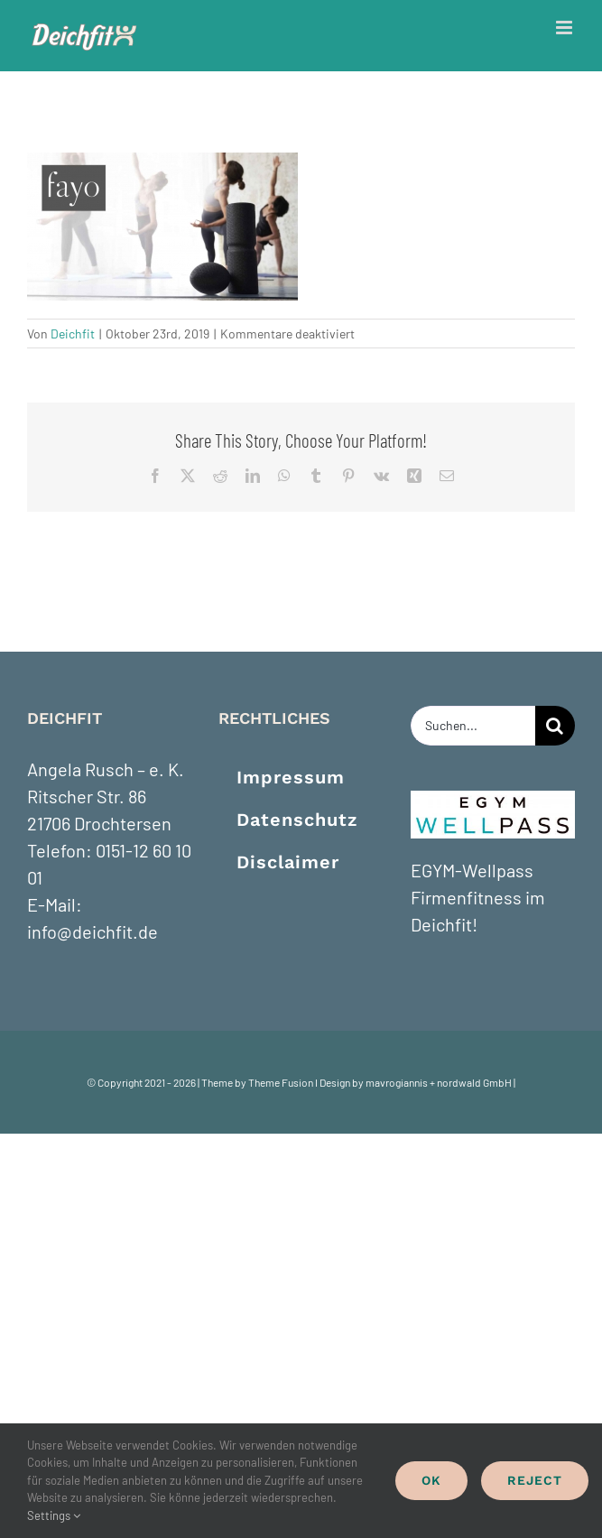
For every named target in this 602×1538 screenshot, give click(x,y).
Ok (431, 1480)
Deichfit (73, 333)
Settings (53, 1515)
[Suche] (555, 726)
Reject (534, 1480)
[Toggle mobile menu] (565, 27)
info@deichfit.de (92, 931)
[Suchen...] (473, 726)
